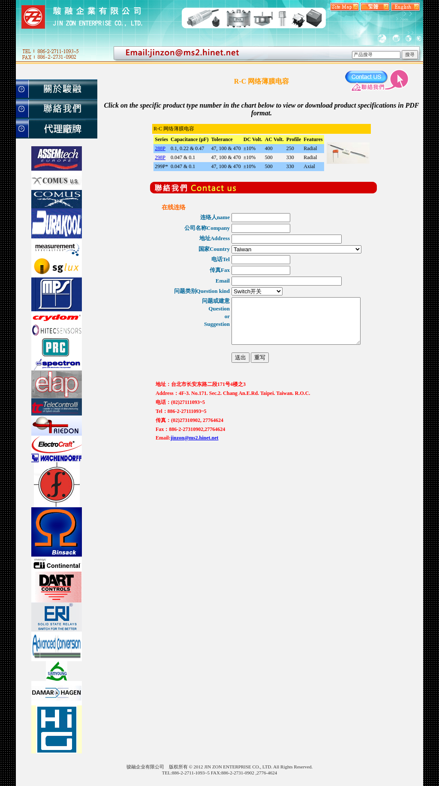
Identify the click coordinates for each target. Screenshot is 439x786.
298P (160, 157)
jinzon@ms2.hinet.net (195, 454)
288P (160, 148)
